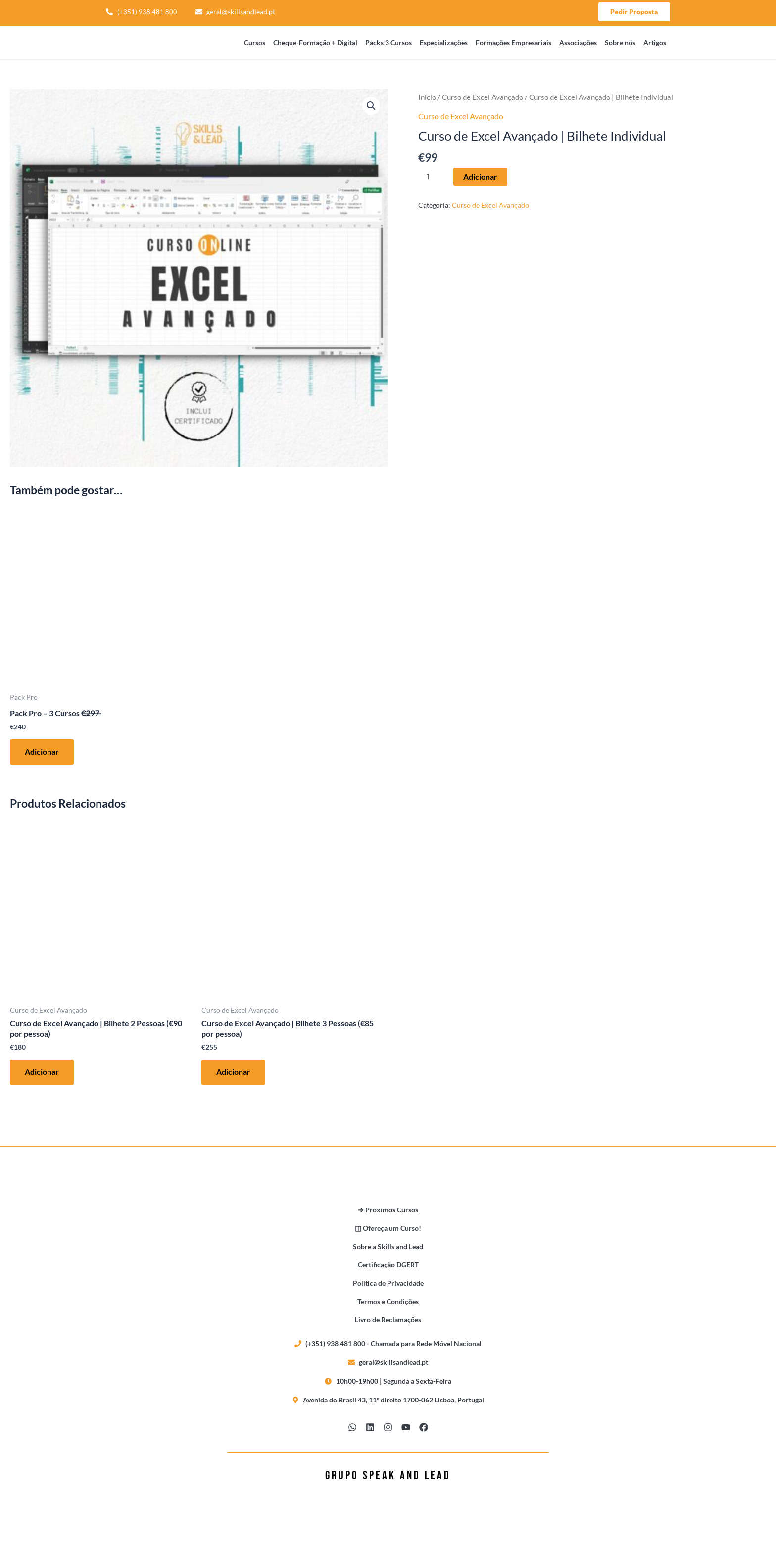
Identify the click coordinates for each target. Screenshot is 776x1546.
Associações (578, 42)
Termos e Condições (388, 1301)
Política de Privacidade (388, 1283)
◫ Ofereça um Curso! (388, 1228)
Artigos (654, 42)
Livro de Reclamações (388, 1319)
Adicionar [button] (42, 751)
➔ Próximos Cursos (388, 1210)
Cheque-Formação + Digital (315, 42)
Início (427, 97)
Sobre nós (620, 42)
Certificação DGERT (388, 1264)
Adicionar (480, 176)
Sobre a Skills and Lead (388, 1246)
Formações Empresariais (513, 42)
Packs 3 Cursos (388, 42)
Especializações (444, 42)
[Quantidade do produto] (431, 177)
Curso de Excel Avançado (482, 97)
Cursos (254, 42)
